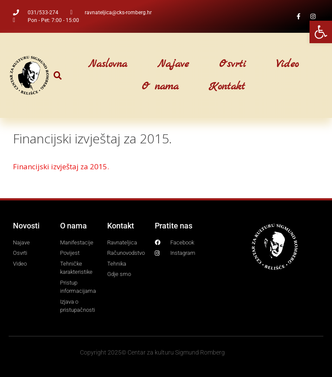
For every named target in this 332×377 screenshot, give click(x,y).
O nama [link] (160, 87)
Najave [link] (173, 64)
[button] (57, 75)
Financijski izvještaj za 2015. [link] (61, 166)
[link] (321, 32)
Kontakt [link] (227, 87)
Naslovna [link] (107, 64)
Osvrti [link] (232, 64)
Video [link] (287, 64)
